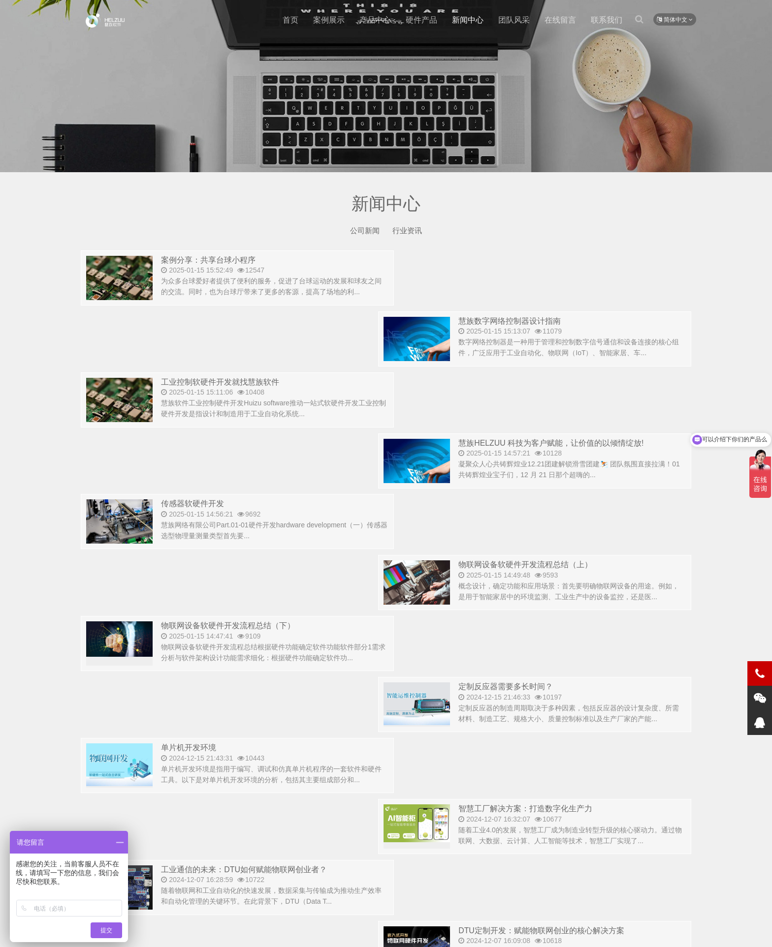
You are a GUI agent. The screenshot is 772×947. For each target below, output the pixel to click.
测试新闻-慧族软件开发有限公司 (105, 20)
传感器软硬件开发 (194, 382)
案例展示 (329, 20)
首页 (290, 20)
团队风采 (514, 20)
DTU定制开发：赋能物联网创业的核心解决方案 (557, 565)
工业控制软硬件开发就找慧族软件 (224, 321)
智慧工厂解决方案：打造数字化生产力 (540, 504)
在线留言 (560, 20)
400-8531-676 (144, 829)
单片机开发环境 (190, 504)
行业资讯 (408, 230)
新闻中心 (467, 20)
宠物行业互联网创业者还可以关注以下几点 (240, 626)
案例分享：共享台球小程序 (211, 260)
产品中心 (375, 20)
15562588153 (355, 851)
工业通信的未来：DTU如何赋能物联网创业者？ (249, 565)
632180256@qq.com (441, 851)
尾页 (434, 758)
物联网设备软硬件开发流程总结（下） (232, 443)
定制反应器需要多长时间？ (519, 443)
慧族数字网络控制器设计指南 (523, 260)
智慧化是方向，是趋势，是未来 (527, 687)
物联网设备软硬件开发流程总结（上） (540, 382)
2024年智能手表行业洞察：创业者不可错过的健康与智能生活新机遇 (287, 687)
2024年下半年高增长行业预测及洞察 (537, 626)
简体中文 (675, 19)
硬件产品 (421, 20)
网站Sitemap (314, 932)
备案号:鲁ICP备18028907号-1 (381, 932)
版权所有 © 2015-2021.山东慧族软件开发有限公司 (214, 932)
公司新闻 (364, 230)
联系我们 (606, 20)
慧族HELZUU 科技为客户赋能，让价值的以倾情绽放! (567, 321)
